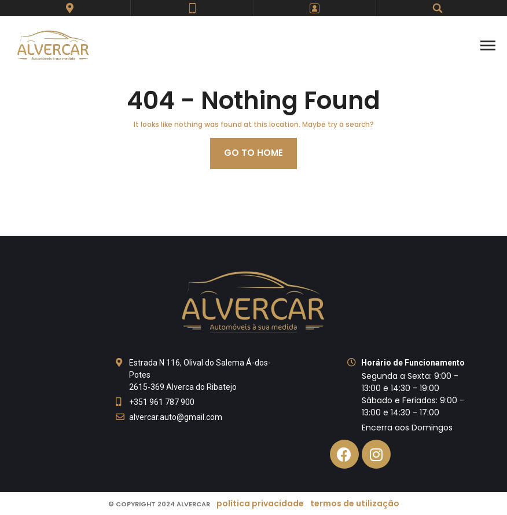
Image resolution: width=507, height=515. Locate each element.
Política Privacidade (260, 503)
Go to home (253, 153)
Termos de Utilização (354, 503)
